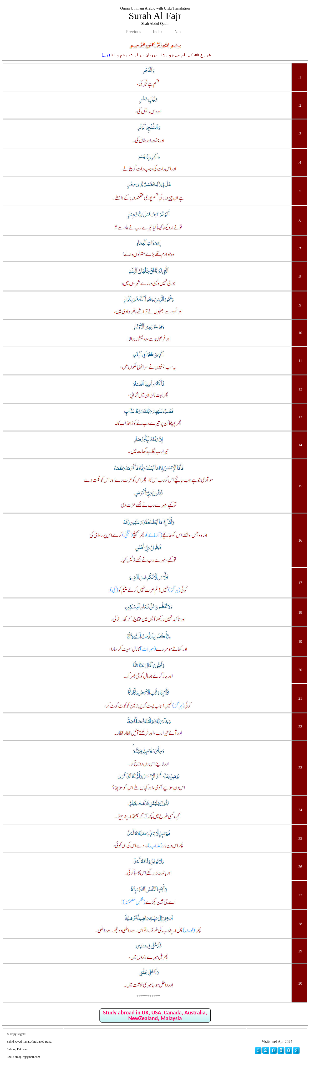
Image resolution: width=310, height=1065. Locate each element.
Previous (133, 31)
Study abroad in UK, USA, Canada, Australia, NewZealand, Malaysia (155, 1015)
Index (158, 31)
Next (178, 31)
